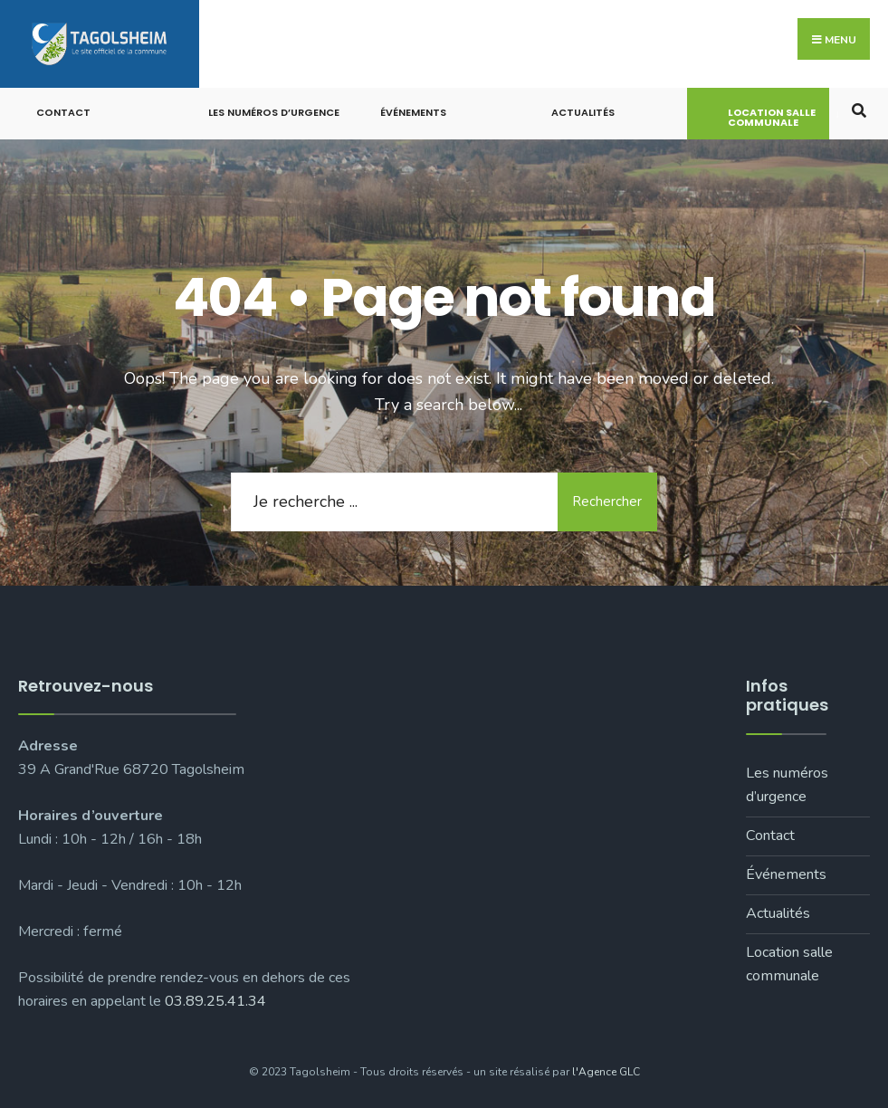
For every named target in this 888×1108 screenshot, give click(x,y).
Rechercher (607, 501)
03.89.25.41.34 (215, 1001)
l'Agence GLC (606, 1072)
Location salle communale (772, 117)
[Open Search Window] (858, 109)
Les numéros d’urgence (273, 112)
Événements (413, 112)
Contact (63, 112)
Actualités (583, 112)
